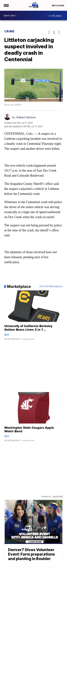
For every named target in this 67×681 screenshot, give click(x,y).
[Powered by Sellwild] (57, 496)
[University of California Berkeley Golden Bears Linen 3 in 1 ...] (33, 317)
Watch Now (58, 5)
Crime (9, 31)
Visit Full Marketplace (51, 286)
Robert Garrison (26, 117)
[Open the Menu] (6, 5)
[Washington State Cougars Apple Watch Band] (33, 418)
